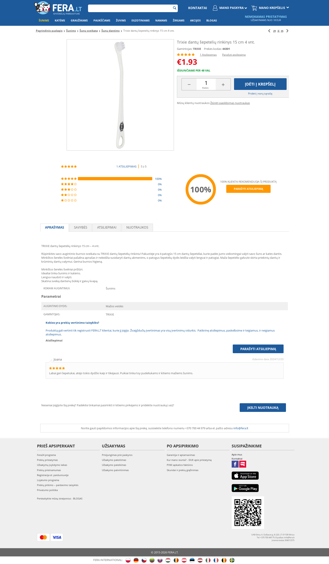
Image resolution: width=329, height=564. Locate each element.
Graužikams (79, 20)
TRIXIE (197, 49)
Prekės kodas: (213, 49)
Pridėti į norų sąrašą (260, 93)
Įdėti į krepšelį (260, 84)
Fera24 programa (46, 455)
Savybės (80, 227)
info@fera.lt (240, 428)
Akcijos (195, 20)
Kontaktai (197, 8)
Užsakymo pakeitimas (114, 460)
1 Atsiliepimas (208, 55)
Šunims (44, 20)
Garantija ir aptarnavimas (181, 455)
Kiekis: (205, 87)
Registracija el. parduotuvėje (53, 475)
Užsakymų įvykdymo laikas (52, 464)
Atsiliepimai (106, 227)
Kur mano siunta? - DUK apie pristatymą (189, 460)
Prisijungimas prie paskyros (117, 455)
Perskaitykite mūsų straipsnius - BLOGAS (59, 498)
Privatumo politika (47, 490)
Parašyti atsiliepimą (234, 55)
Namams (161, 20)
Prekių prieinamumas (49, 470)
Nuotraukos (137, 227)
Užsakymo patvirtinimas (115, 470)
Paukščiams (101, 20)
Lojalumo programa (48, 480)
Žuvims (121, 20)
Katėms (60, 20)
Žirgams (179, 20)
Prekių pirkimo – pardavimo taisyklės (57, 485)
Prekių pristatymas (47, 460)
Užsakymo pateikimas (114, 464)
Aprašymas (54, 227)
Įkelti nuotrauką (262, 407)
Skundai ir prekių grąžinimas (182, 470)
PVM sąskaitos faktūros (180, 464)
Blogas (211, 20)
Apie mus (237, 454)
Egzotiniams (141, 20)
